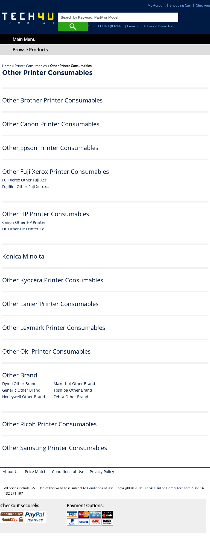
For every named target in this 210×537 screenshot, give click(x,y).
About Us (11, 471)
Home (6, 65)
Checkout (203, 5)
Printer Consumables (31, 65)
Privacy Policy (102, 471)
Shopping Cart (180, 5)
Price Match (35, 471)
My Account (156, 5)
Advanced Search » (158, 26)
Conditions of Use (68, 471)
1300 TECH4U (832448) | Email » (113, 26)
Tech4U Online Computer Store (167, 488)
